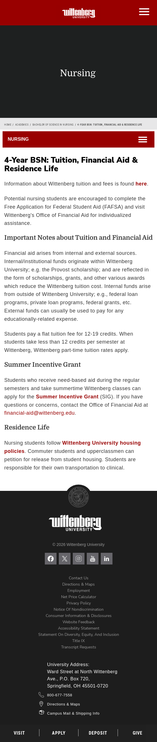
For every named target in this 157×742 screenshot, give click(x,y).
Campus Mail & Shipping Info (73, 713)
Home (7, 124)
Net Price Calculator (78, 597)
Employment (78, 590)
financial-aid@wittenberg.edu (39, 413)
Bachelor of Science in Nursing (53, 124)
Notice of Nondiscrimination (79, 609)
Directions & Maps (78, 584)
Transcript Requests (78, 647)
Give (137, 733)
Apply (59, 733)
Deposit (98, 733)
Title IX (78, 641)
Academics (22, 124)
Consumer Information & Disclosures (79, 615)
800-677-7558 (59, 695)
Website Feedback (79, 622)
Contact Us (78, 578)
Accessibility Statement (78, 628)
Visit (19, 733)
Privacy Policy (79, 603)
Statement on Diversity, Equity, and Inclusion (78, 634)
